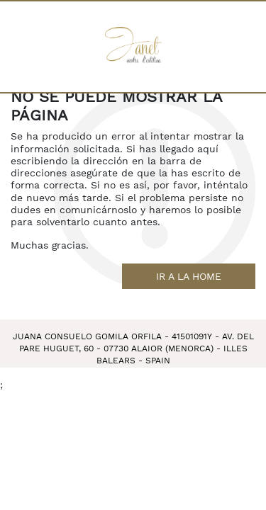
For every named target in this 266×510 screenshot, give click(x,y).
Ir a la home (188, 276)
